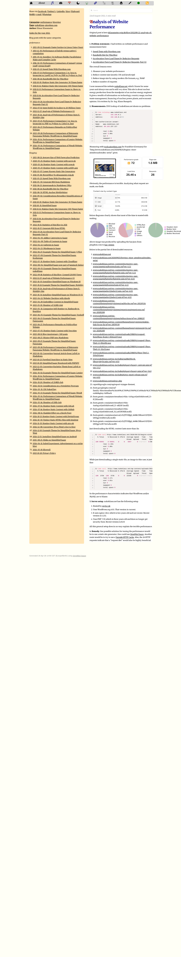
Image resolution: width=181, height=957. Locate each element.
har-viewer (109, 245)
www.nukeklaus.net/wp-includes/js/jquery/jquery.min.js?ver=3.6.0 (122, 371)
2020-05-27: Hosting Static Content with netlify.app (55, 168)
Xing (67, 11)
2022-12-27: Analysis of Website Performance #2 (54, 111)
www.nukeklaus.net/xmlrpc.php (107, 381)
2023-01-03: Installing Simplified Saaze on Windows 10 (57, 282)
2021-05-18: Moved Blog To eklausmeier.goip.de (53, 175)
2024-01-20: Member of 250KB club (48, 382)
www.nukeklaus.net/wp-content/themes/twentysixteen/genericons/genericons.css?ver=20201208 (119, 309)
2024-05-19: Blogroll (42, 450)
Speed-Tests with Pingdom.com (106, 51)
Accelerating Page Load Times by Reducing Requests (116, 58)
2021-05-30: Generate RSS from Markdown (51, 182)
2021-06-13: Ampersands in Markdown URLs (52, 185)
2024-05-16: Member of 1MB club (47, 402)
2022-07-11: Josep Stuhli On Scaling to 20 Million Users (57, 108)
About (41, 3)
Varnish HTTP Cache (125, 537)
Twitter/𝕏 (51, 11)
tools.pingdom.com (112, 147)
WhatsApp (46, 14)
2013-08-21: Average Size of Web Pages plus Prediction (56, 157)
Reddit (32, 14)
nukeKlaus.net (120, 86)
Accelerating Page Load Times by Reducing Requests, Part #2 (119, 62)
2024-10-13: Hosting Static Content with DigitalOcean (56, 416)
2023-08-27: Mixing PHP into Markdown (50, 338)
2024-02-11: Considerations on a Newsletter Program (56, 386)
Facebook (42, 11)
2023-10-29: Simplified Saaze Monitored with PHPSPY (56, 363)
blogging (57, 22)
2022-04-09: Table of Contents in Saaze (50, 241)
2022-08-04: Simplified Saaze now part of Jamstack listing (58, 265)
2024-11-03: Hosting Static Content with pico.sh (53, 423)
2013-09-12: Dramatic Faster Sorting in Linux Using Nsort (58, 47)
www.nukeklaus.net (102, 254)
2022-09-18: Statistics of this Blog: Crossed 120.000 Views (57, 275)
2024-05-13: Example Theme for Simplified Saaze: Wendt (57, 393)
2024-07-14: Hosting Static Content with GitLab (53, 406)
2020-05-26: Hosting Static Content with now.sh (54, 164)
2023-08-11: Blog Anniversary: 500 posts (50, 334)
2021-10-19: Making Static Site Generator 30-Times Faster (57, 82)
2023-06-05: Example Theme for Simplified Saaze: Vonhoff (58, 315)
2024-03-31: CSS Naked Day (44, 389)
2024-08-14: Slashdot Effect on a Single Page (52, 413)
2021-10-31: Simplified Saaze (45, 205)
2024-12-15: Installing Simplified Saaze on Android (55, 437)
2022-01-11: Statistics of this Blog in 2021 (50, 225)
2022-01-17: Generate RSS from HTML (49, 228)
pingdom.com (51, 25)
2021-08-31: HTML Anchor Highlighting (50, 192)
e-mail (38, 14)
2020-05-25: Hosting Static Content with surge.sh (54, 161)
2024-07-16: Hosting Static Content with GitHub (53, 409)
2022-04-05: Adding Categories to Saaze (50, 238)
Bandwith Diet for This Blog (105, 55)
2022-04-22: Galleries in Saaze (46, 245)
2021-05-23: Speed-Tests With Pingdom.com (52, 69)
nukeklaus (39, 25)
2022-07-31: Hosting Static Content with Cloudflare (55, 261)
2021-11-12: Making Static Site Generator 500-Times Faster (58, 86)
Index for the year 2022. (39, 33)
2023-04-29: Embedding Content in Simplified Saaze (55, 302)
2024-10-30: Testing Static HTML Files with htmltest (55, 420)
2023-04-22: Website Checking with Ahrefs (51, 298)
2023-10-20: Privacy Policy (44, 453)
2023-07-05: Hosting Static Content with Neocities (55, 331)
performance (46, 22)
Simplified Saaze (79, 556)
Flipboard (75, 11)
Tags (31, 25)
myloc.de (106, 506)
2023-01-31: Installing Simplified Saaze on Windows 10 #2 (58, 295)
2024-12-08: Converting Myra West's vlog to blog (54, 427)
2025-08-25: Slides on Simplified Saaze (49, 440)
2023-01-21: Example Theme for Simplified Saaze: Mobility (58, 285)
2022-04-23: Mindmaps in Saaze (47, 248)
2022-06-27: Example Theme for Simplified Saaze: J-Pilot (57, 252)
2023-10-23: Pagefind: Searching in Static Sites (52, 360)
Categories (34, 22)
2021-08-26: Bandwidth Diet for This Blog (50, 79)
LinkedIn (61, 11)
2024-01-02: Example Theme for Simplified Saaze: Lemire (58, 373)
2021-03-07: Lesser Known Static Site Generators (54, 171)
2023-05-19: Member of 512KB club (48, 305)
